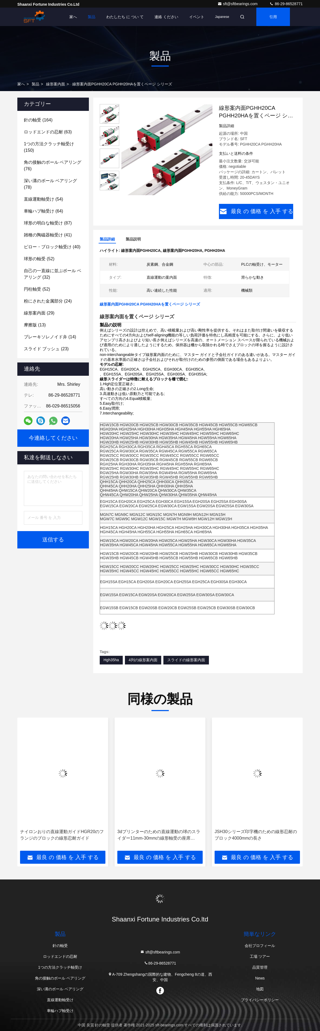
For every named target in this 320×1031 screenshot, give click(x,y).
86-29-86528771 (286, 4)
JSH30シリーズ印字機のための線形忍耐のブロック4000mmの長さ (256, 834)
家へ (73, 17)
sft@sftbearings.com (238, 4)
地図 (260, 989)
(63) (48, 132)
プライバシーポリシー (260, 1000)
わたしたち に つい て (125, 17)
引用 (273, 17)
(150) (49, 147)
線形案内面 (55, 84)
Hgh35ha (111, 660)
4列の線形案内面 (143, 660)
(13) (35, 325)
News (260, 978)
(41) (48, 235)
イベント (196, 17)
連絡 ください (166, 17)
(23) (46, 348)
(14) (50, 337)
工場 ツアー (260, 956)
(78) (50, 184)
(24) (48, 301)
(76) (52, 165)
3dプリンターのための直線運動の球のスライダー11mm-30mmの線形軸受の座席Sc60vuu (158, 835)
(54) (43, 199)
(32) (52, 274)
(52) (39, 258)
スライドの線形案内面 (186, 660)
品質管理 (259, 967)
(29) (39, 313)
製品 (91, 17)
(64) (43, 211)
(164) (38, 120)
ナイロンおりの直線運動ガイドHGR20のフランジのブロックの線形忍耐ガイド (62, 834)
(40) (52, 247)
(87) (48, 223)
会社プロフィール (260, 945)
